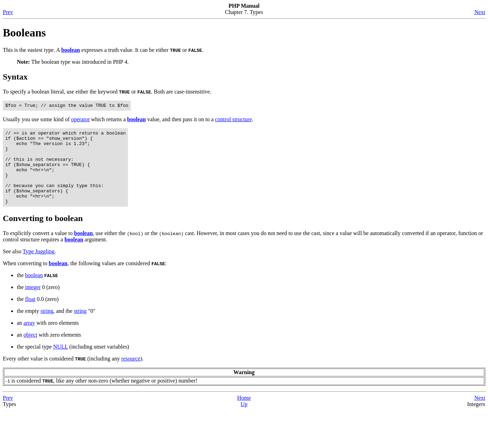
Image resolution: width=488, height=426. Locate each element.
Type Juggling (39, 267)
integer (33, 303)
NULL (60, 362)
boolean (34, 291)
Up (244, 420)
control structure (233, 120)
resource (130, 374)
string (47, 327)
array (29, 339)
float (30, 315)
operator (80, 120)
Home (244, 414)
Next (479, 12)
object (30, 350)
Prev (8, 12)
